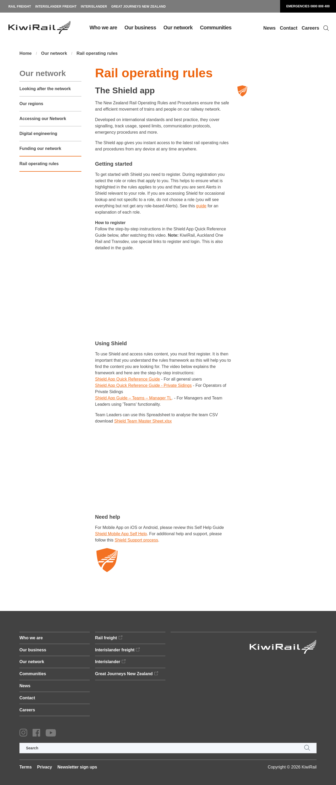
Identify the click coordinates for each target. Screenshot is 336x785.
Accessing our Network (42, 119)
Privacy (44, 767)
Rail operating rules (101, 53)
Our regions (31, 104)
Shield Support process (136, 540)
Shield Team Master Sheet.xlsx (143, 421)
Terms (25, 767)
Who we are (103, 27)
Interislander (94, 6)
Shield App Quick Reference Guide (127, 379)
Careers (310, 28)
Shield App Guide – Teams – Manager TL (133, 398)
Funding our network (40, 149)
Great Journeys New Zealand (138, 6)
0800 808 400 (320, 6)
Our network (178, 27)
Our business (140, 27)
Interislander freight (56, 6)
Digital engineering (38, 134)
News (269, 28)
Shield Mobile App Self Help (121, 534)
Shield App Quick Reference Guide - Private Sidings (143, 386)
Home (26, 53)
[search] (168, 748)
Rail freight (19, 6)
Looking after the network (45, 89)
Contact (288, 28)
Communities (216, 27)
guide (201, 206)
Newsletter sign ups (77, 767)
